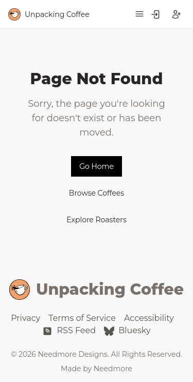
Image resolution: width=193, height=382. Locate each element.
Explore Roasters (96, 219)
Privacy (25, 318)
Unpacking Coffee (96, 289)
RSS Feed (69, 330)
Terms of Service (82, 318)
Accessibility (149, 318)
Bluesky (127, 330)
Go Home (96, 166)
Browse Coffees (96, 193)
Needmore (113, 368)
